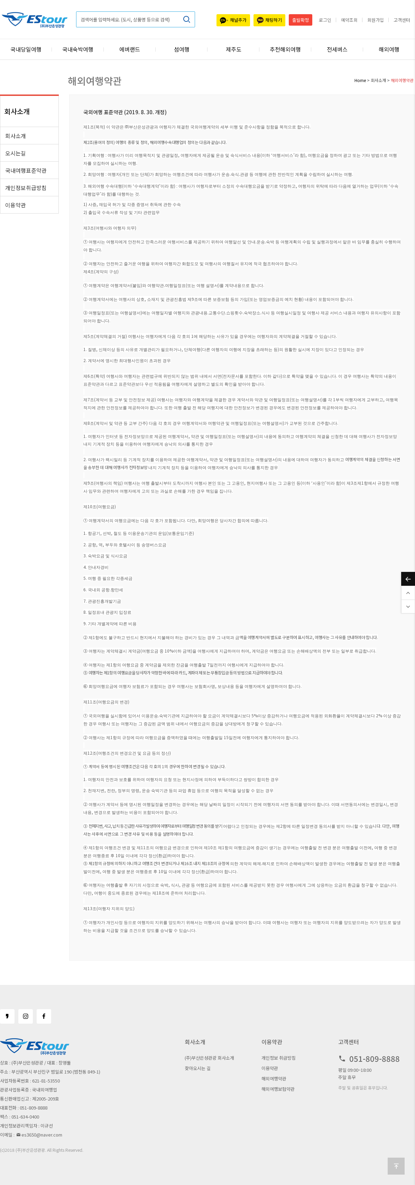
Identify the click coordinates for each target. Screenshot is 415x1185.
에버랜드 (129, 49)
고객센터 (402, 20)
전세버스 (337, 49)
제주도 (233, 49)
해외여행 (389, 49)
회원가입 (375, 20)
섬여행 (182, 49)
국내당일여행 (26, 49)
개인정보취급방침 (26, 187)
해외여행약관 (273, 1078)
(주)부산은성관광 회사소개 (209, 1057)
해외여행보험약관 (278, 1089)
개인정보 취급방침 (278, 1057)
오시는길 (15, 153)
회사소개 (15, 136)
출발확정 (300, 20)
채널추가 (233, 20)
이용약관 (15, 205)
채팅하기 (269, 20)
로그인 (325, 20)
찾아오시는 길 (198, 1068)
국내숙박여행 (77, 49)
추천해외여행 (285, 49)
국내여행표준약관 (26, 170)
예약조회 (349, 20)
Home (360, 80)
